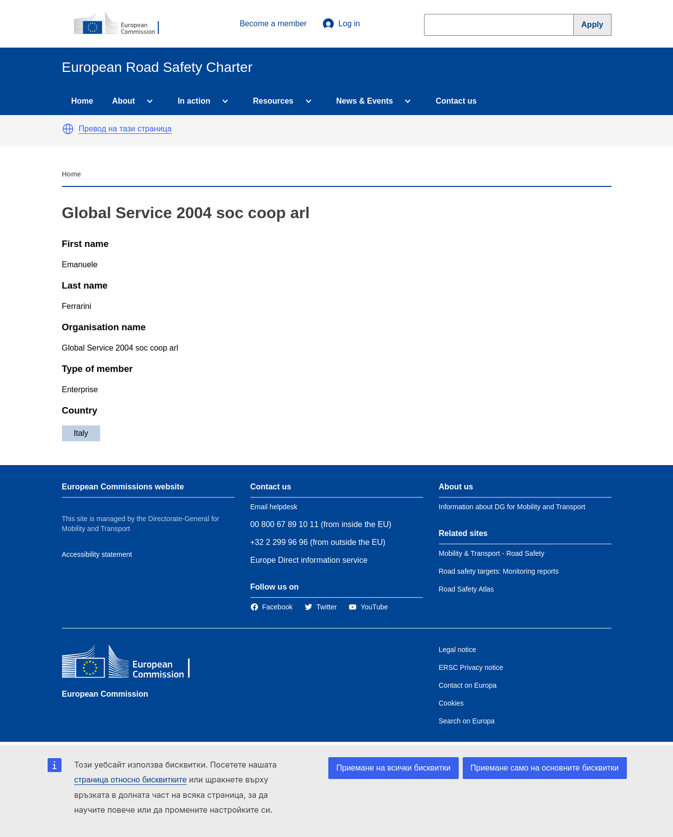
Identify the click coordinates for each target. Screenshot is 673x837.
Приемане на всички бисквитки (393, 768)
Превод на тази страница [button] (125, 128)
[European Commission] (122, 24)
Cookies (451, 703)
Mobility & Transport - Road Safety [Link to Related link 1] (492, 553)
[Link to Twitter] (321, 607)
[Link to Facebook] (271, 607)
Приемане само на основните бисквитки (545, 768)
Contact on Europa (468, 685)
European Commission (105, 694)
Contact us (456, 101)
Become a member (273, 23)
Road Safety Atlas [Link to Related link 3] (466, 589)
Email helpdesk (274, 507)
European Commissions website (123, 486)
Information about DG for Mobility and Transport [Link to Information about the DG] (512, 507)
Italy (81, 433)
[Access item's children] (148, 101)
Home (82, 101)
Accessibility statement (97, 554)
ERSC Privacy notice (471, 667)
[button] (68, 129)
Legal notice (458, 650)
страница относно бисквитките (130, 780)
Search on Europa (467, 721)
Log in (341, 24)
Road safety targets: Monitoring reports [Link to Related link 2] (499, 571)
